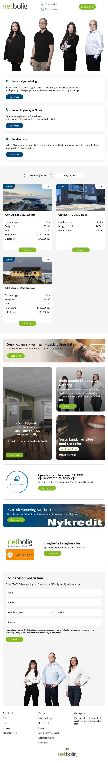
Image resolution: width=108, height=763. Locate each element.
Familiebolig (9, 713)
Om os (41, 713)
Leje (5, 723)
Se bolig (27, 249)
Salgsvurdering (45, 718)
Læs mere (14, 96)
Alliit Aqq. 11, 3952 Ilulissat (20, 215)
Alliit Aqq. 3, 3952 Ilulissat (20, 288)
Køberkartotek (10, 732)
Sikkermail (43, 742)
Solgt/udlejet (70, 175)
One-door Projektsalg (48, 732)
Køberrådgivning (46, 737)
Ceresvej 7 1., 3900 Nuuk (72, 215)
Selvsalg (42, 727)
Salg (5, 718)
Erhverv (6, 727)
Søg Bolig (85, 6)
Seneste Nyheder (38, 175)
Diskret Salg (44, 723)
